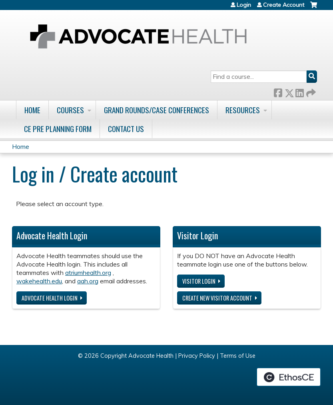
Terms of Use (237, 355)
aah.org (87, 281)
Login (244, 5)
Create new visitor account (217, 298)
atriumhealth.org (88, 273)
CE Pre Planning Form (58, 128)
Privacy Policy (196, 355)
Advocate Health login (50, 298)
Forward (310, 91)
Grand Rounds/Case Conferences (156, 110)
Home (32, 110)
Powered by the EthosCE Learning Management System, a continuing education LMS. (288, 377)
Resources (242, 110)
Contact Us (126, 128)
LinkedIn (299, 91)
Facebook (278, 91)
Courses (70, 110)
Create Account (283, 5)
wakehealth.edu (39, 281)
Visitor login (198, 281)
